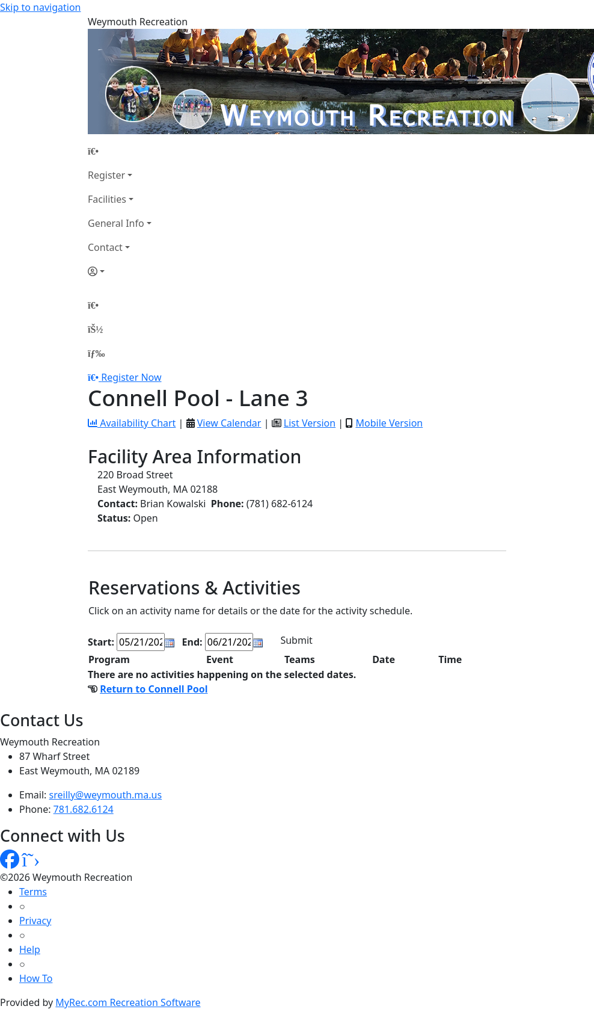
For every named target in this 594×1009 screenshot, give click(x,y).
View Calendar (229, 423)
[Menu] (96, 353)
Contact (105, 247)
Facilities (107, 199)
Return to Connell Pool (153, 689)
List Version (309, 423)
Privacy (35, 920)
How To (35, 978)
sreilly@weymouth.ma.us (105, 794)
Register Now (131, 377)
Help (29, 949)
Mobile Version (389, 423)
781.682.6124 (84, 809)
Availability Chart (132, 423)
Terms (33, 891)
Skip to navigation (40, 7)
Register (106, 175)
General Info (116, 223)
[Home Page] (120, 151)
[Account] (120, 271)
